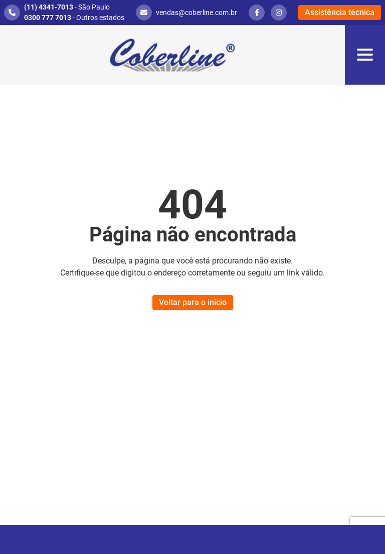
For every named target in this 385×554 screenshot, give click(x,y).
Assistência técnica (339, 12)
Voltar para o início (193, 302)
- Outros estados (74, 18)
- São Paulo (67, 7)
